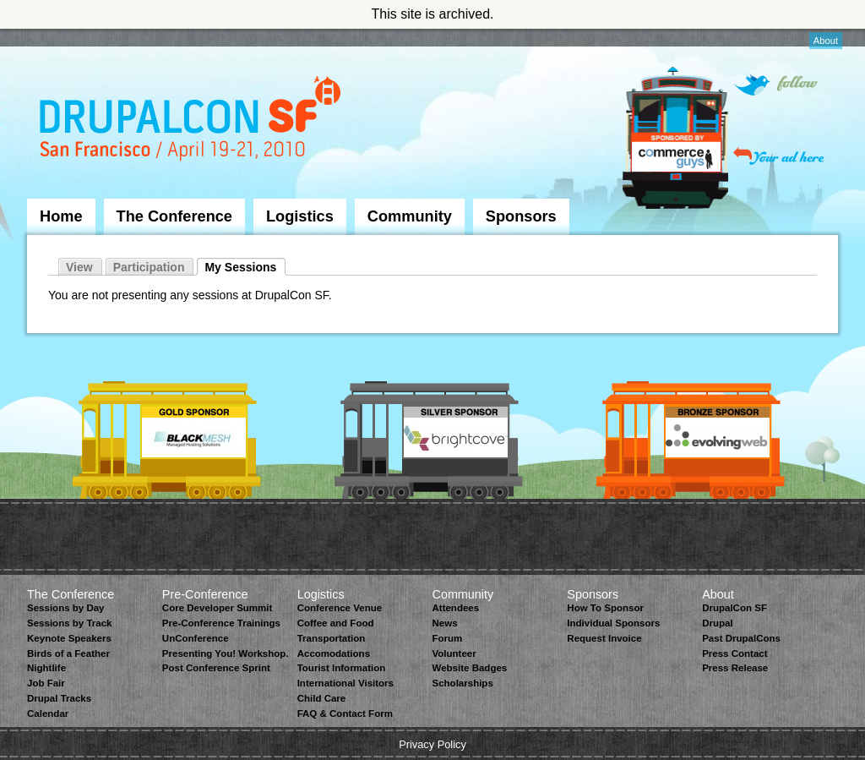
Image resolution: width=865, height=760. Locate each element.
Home (61, 216)
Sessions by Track (69, 623)
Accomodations (333, 653)
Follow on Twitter (775, 85)
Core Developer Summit (217, 608)
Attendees (455, 608)
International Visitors (345, 683)
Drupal (717, 623)
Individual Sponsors (613, 623)
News (444, 623)
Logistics (300, 216)
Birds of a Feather (68, 653)
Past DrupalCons (741, 638)
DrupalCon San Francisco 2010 (192, 121)
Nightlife (46, 668)
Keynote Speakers (69, 638)
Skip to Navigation (61, 36)
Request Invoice (604, 638)
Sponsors (521, 216)
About (825, 41)
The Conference (174, 216)
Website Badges (469, 668)
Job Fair (46, 683)
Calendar (47, 713)
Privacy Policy (432, 744)
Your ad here (778, 156)
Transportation (331, 638)
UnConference (195, 638)
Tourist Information (341, 668)
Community (409, 216)
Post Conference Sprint (216, 668)
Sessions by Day (66, 608)
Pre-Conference (205, 594)
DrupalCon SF (734, 608)
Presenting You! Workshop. (225, 653)
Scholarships (462, 683)
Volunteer (454, 653)
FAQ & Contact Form (345, 713)
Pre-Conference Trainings (221, 623)
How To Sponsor (605, 608)
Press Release (735, 668)
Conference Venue (339, 608)
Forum (447, 638)
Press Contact (734, 653)
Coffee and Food (335, 623)
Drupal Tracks (59, 698)
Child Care (321, 698)
